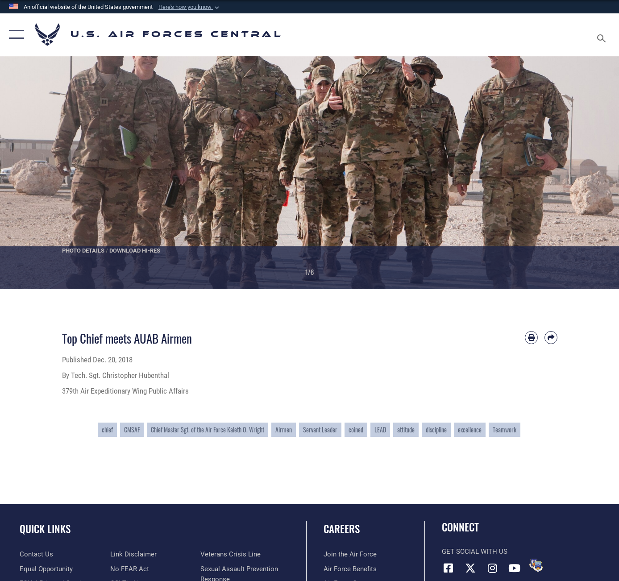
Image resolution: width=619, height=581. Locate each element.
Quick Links (45, 528)
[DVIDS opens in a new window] (536, 565)
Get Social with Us (474, 552)
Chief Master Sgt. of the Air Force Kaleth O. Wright (207, 429)
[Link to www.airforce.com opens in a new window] (350, 554)
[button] (189, 7)
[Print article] (531, 337)
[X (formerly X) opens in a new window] (470, 568)
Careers (342, 528)
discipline (436, 429)
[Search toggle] (602, 35)
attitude (406, 429)
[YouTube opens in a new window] (514, 568)
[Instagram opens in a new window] (492, 568)
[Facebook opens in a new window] (448, 568)
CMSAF (132, 429)
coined (356, 429)
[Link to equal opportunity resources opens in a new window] (46, 569)
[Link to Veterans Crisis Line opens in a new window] (230, 554)
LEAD (380, 429)
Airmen (283, 429)
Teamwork (504, 429)
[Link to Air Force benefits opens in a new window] (350, 569)
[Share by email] (550, 337)
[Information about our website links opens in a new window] (133, 554)
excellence (470, 429)
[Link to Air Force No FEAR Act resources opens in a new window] (129, 569)
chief (107, 429)
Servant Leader (320, 429)
